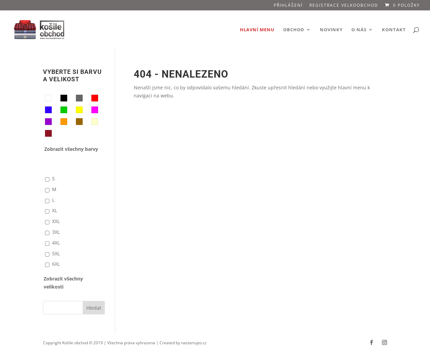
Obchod (293, 30)
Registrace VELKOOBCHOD (343, 5)
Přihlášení (288, 5)
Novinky (331, 30)
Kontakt (394, 30)
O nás (359, 30)
